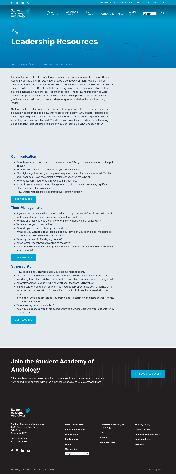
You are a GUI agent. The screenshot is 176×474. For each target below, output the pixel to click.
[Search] (163, 12)
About (121, 14)
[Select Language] (150, 13)
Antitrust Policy (143, 439)
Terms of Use (142, 429)
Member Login (158, 3)
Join (138, 3)
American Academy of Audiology (116, 3)
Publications (107, 14)
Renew (146, 3)
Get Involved (90, 13)
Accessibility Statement (147, 434)
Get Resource (23, 199)
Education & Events (72, 13)
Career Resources (52, 13)
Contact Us (133, 13)
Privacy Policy (142, 424)
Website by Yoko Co (156, 469)
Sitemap (139, 444)
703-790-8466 (22, 438)
